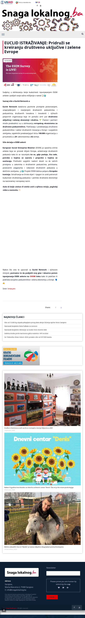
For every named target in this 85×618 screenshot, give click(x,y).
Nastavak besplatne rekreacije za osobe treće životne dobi (25, 330)
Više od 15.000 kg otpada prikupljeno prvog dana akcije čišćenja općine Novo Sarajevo (35, 322)
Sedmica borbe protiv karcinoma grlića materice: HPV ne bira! (26, 333)
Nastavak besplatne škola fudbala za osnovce (20, 326)
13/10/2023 (8, 61)
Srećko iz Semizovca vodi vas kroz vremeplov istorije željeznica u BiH (28, 428)
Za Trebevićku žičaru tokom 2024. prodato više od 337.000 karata (28, 337)
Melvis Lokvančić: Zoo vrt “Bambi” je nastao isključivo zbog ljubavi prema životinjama (34, 547)
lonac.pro (11, 288)
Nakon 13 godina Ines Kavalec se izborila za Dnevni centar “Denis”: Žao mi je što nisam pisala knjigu (39, 487)
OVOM (33, 276)
